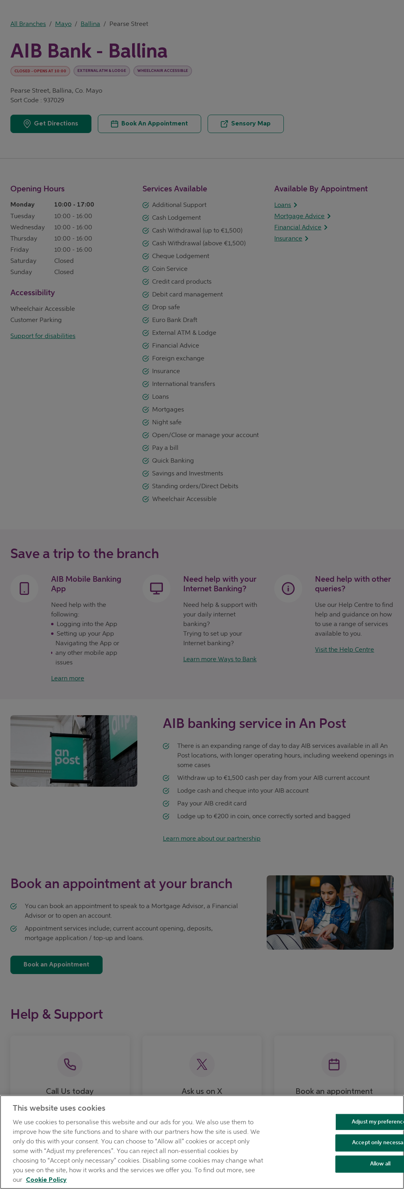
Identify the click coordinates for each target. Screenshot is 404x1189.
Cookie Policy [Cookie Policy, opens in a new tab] (46, 1180)
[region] (202, 1142)
